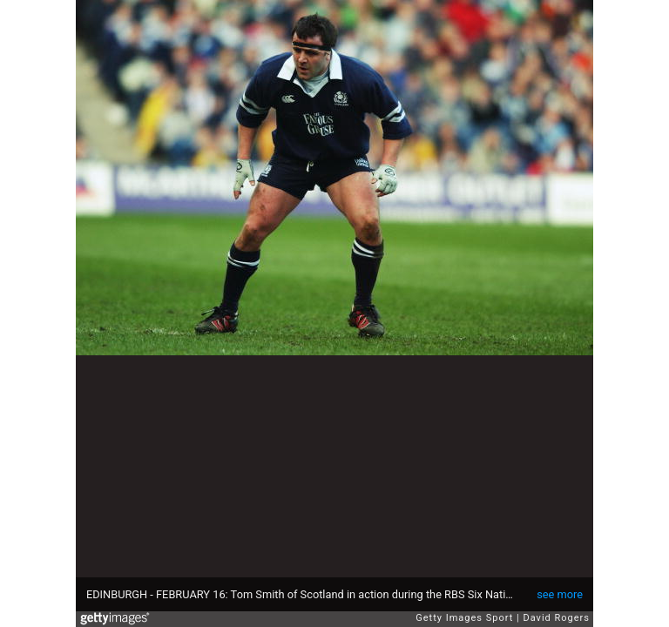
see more (560, 594)
